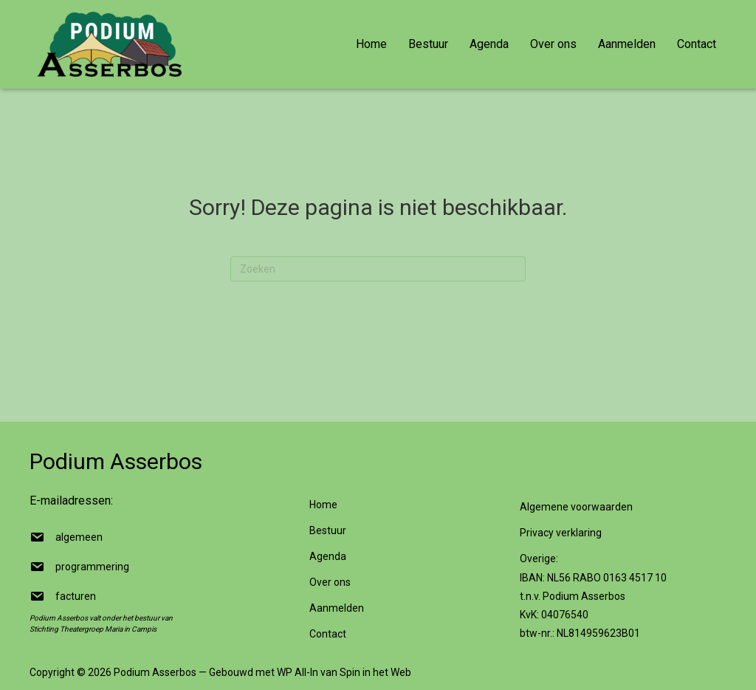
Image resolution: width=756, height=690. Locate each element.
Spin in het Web (375, 672)
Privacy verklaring (561, 533)
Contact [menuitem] (696, 44)
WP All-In (297, 672)
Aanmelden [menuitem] (627, 44)
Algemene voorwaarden (576, 507)
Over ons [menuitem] (553, 44)
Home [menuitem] (371, 44)
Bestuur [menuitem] (428, 44)
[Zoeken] (378, 268)
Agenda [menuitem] (489, 44)
